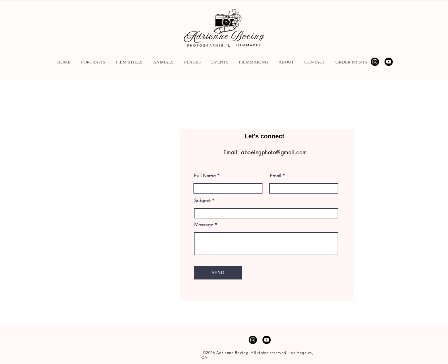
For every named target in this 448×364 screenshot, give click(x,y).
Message (203, 224)
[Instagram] (375, 62)
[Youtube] (389, 62)
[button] (93, 62)
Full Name (205, 175)
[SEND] (218, 272)
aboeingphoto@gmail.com (274, 152)
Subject (202, 200)
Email (275, 175)
